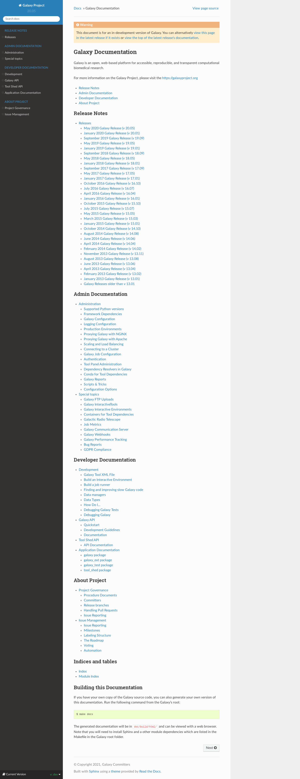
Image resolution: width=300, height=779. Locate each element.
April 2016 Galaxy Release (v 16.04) (109, 193)
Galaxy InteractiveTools (101, 404)
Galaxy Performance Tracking (105, 439)
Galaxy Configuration (99, 319)
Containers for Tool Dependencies (109, 414)
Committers (92, 600)
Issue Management (15, 114)
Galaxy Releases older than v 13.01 (109, 284)
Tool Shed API (12, 87)
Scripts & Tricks (95, 384)
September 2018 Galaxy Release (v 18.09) (114, 153)
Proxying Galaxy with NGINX (105, 334)
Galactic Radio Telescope (102, 419)
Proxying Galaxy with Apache (105, 339)
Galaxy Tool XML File (99, 474)
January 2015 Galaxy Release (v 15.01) (112, 223)
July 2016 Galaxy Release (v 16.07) (109, 188)
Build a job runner (97, 484)
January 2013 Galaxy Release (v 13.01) (112, 279)
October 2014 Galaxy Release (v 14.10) (112, 228)
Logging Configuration (100, 324)
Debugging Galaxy (97, 515)
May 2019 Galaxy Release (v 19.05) (109, 143)
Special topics (12, 59)
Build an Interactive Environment (108, 479)
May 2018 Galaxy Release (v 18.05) (109, 158)
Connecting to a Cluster (101, 349)
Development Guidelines (102, 530)
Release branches (96, 605)
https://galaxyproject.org (180, 78)
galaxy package (95, 555)
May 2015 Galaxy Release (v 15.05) (109, 213)
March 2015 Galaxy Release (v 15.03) (111, 218)
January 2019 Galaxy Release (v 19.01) (112, 148)
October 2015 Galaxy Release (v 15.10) (112, 203)
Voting (88, 645)
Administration (13, 53)
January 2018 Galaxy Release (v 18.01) (112, 163)
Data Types (92, 500)
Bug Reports (93, 444)
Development (12, 74)
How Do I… (92, 505)
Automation (92, 650)
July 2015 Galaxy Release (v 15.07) (109, 208)
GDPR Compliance (97, 449)
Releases (9, 37)
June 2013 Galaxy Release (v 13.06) (109, 264)
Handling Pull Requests (101, 610)
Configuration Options (100, 389)
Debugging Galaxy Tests (101, 510)
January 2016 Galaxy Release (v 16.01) (112, 198)
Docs (77, 8)
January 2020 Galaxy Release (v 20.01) (112, 133)
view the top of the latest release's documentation (161, 38)
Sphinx (94, 771)
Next (211, 747)
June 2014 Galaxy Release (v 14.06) (109, 238)
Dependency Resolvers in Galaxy (107, 369)
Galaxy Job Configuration (102, 354)
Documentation (95, 535)
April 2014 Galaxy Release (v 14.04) (109, 243)
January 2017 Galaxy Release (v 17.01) (112, 178)
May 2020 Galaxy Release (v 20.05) (109, 128)
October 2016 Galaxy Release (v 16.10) (112, 183)
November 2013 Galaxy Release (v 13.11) (114, 253)
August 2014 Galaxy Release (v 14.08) (111, 233)
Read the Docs (149, 771)
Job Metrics (92, 424)
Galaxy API (10, 80)
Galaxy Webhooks (97, 434)
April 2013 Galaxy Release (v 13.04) (109, 269)
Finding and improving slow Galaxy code (113, 490)
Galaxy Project (33, 5)
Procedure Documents (100, 595)
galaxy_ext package (98, 560)
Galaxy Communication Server (106, 429)
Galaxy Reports (95, 379)
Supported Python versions (104, 309)
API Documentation (98, 545)
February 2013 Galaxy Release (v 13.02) (112, 274)
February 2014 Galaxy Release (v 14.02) (112, 248)
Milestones (92, 630)
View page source (206, 8)
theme (115, 771)
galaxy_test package (98, 565)
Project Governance (16, 108)
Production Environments (103, 329)
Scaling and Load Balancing (103, 344)
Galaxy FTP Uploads (99, 399)
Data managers (95, 495)
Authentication (95, 359)
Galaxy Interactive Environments (108, 409)
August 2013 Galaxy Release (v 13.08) (111, 259)
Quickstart (92, 525)
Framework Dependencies (103, 314)
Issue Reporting (95, 615)
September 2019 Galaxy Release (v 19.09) (114, 138)
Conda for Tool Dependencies (105, 374)
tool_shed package (97, 570)
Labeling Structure (97, 635)
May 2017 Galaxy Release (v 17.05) (109, 173)
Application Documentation (21, 93)
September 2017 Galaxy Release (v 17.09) (114, 168)
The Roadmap (94, 640)
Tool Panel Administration (103, 364)
